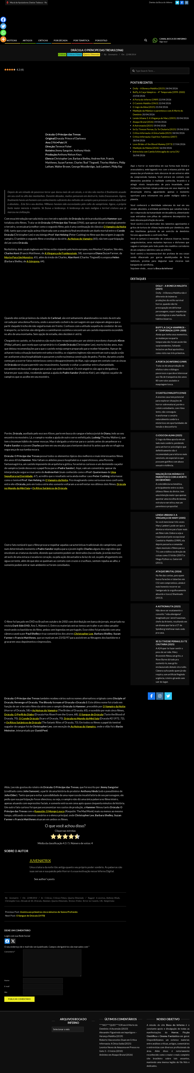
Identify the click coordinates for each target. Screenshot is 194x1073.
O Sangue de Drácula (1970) (30, 915)
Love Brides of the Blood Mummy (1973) (152, 144)
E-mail (6, 986)
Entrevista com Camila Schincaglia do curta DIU (156, 151)
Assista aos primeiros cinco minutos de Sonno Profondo (48, 912)
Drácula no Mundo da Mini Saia (81, 718)
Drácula (38, 901)
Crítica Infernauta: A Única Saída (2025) (152, 133)
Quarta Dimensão (91, 54)
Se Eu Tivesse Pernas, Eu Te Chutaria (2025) (154, 129)
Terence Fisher (75, 901)
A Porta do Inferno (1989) (145, 99)
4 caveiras (100, 898)
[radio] (53, 837)
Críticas (62, 54)
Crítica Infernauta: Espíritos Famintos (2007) (155, 136)
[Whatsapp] (3, 33)
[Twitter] (3, 26)
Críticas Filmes (74, 54)
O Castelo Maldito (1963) (145, 103)
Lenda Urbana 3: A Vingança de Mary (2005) (154, 118)
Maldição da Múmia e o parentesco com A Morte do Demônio (171, 477)
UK (101, 901)
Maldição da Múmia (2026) (146, 148)
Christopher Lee (12, 901)
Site (5, 992)
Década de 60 (27, 901)
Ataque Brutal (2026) (143, 121)
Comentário (9, 952)
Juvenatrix (40, 860)
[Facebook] (3, 20)
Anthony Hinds (113, 898)
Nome (6, 980)
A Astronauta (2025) (143, 125)
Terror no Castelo (90, 901)
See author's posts (44, 879)
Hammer (46, 901)
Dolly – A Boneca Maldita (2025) (149, 88)
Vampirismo (109, 901)
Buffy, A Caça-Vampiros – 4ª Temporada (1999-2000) (159, 92)
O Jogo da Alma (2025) (144, 107)
